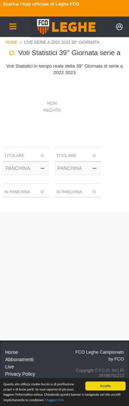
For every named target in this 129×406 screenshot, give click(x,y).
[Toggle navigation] (13, 27)
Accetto (105, 386)
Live (9, 366)
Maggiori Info (54, 400)
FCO (119, 359)
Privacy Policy (20, 374)
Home (11, 42)
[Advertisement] (64, 276)
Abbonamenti (19, 359)
